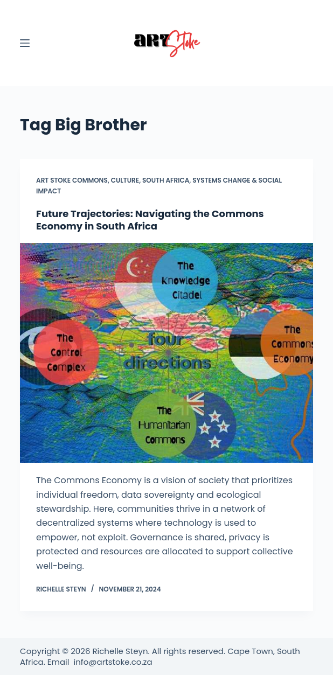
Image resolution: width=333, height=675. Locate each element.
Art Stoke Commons (72, 180)
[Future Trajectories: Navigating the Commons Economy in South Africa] (166, 353)
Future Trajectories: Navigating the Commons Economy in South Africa (150, 220)
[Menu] (25, 43)
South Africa (165, 180)
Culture (125, 180)
